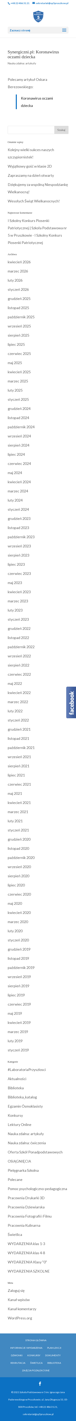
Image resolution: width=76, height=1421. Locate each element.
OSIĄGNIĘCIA (19, 1161)
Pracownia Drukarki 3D (26, 1198)
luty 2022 (15, 711)
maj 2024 (15, 472)
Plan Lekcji (54, 1347)
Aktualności (17, 1078)
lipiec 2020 (16, 885)
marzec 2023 (18, 601)
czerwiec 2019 (19, 1004)
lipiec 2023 (16, 564)
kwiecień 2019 (19, 1022)
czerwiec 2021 (19, 784)
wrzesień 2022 (19, 656)
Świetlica (15, 1234)
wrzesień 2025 (19, 326)
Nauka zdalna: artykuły (22, 63)
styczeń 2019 (18, 1050)
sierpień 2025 (18, 335)
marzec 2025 (18, 381)
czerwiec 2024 (19, 463)
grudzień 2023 (19, 518)
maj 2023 (15, 582)
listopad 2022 (18, 637)
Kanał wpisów (19, 1299)
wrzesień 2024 (19, 436)
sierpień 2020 (18, 876)
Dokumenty (53, 1355)
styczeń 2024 (18, 509)
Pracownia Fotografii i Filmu (30, 1216)
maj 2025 (15, 362)
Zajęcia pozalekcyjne (36, 1370)
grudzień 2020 (19, 839)
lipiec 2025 (16, 344)
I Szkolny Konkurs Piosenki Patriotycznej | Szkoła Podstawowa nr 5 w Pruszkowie (37, 227)
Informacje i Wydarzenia (26, 1347)
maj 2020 (15, 903)
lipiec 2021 (16, 775)
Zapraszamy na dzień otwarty (31, 175)
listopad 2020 (18, 848)
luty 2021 (15, 821)
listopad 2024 (18, 417)
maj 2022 (15, 683)
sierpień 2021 (18, 766)
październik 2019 (21, 967)
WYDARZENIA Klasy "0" (27, 1262)
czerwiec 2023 (19, 573)
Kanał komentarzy (22, 1309)
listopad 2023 (18, 527)
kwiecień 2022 (19, 692)
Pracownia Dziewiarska (26, 1207)
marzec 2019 (18, 1031)
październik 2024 (21, 427)
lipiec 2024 (16, 454)
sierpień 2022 (18, 665)
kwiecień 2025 (19, 372)
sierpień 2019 (18, 986)
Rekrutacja (18, 1362)
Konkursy (15, 1115)
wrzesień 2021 (19, 756)
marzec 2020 (18, 921)
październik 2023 (21, 537)
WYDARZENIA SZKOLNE (29, 1271)
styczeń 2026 (18, 289)
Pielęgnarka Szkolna (23, 1170)
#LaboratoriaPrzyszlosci (27, 1069)
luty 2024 (15, 500)
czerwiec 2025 (19, 353)
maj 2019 (15, 1013)
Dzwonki (16, 1355)
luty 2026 (15, 280)
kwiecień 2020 (19, 912)
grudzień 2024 (19, 408)
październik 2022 (21, 647)
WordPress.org (20, 1318)
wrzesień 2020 (19, 866)
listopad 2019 (18, 958)
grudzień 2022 (19, 628)
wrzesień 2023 (19, 546)
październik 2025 (21, 317)
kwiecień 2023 (19, 592)
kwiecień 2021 (19, 802)
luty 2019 (15, 1041)
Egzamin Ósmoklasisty (25, 1106)
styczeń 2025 (18, 399)
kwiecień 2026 (19, 262)
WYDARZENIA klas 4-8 (26, 1253)
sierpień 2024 (18, 445)
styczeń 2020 (18, 940)
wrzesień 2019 (19, 976)
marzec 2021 (18, 811)
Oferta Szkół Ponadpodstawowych (35, 1152)
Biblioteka (16, 1088)
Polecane (15, 1179)
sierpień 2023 (18, 555)
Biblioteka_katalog (22, 1097)
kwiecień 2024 (19, 482)
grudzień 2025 (19, 298)
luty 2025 (15, 390)
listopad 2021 (18, 738)
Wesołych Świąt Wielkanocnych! (34, 201)
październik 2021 (21, 747)
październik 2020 (21, 857)
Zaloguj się (16, 1290)
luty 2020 (15, 931)
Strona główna (35, 1340)
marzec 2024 (18, 491)
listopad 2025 (18, 307)
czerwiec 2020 (19, 894)
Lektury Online (19, 1124)
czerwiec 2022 (19, 674)
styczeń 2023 (18, 619)
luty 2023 (15, 610)
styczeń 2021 (18, 830)
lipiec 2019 (16, 995)
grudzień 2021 (19, 729)
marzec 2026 (18, 271)
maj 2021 (15, 793)
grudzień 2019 (19, 949)
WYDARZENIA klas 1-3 (26, 1243)
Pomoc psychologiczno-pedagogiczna (37, 1188)
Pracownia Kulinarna (24, 1225)
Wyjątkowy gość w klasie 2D (30, 166)
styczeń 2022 (18, 720)
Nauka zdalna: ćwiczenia (27, 1143)
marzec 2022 (18, 702)
